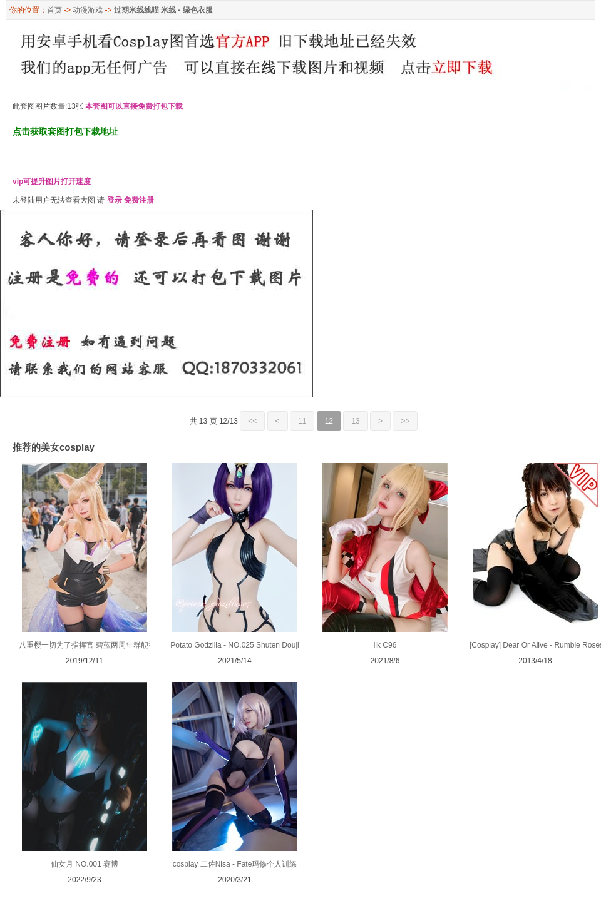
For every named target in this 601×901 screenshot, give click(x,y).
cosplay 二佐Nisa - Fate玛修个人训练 (235, 864)
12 (329, 421)
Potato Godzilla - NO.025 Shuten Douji (234, 645)
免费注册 (139, 200)
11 (302, 421)
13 (355, 421)
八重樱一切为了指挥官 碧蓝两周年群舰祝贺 (91, 645)
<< (252, 421)
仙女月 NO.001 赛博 (84, 864)
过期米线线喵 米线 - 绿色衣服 (163, 10)
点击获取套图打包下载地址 (65, 131)
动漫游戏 (88, 10)
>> (405, 421)
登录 (114, 200)
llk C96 (385, 645)
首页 (54, 10)
